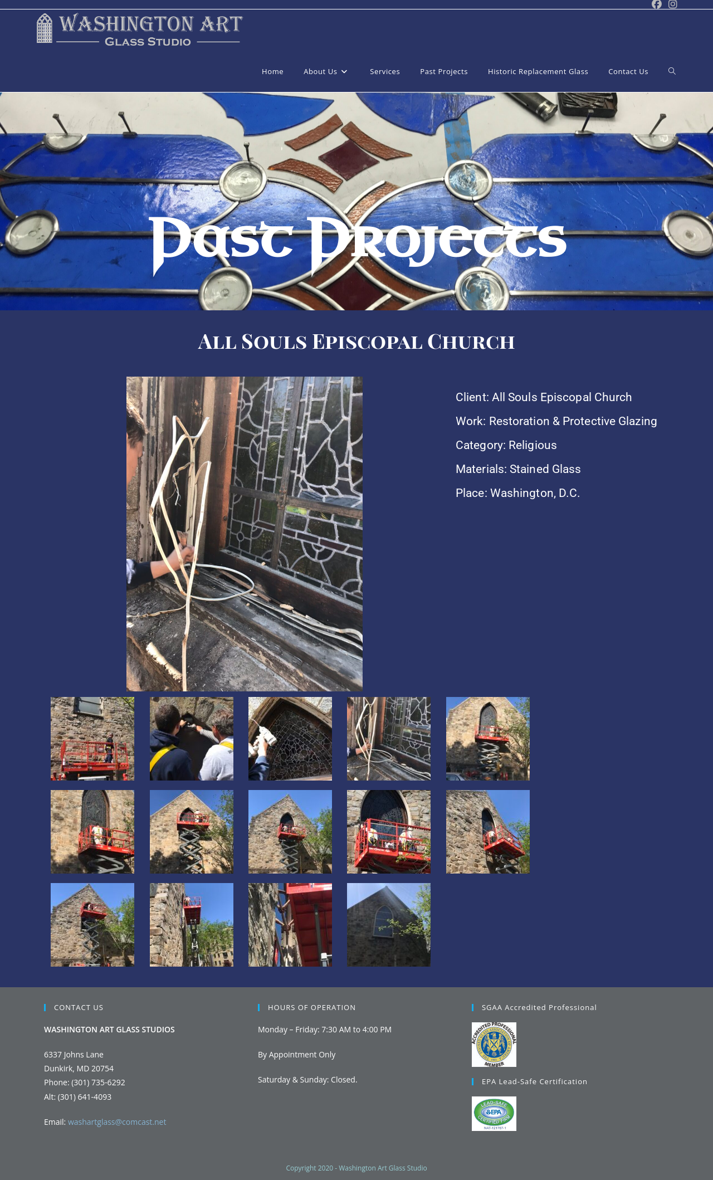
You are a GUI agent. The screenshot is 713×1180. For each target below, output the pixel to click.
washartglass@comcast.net (117, 1121)
